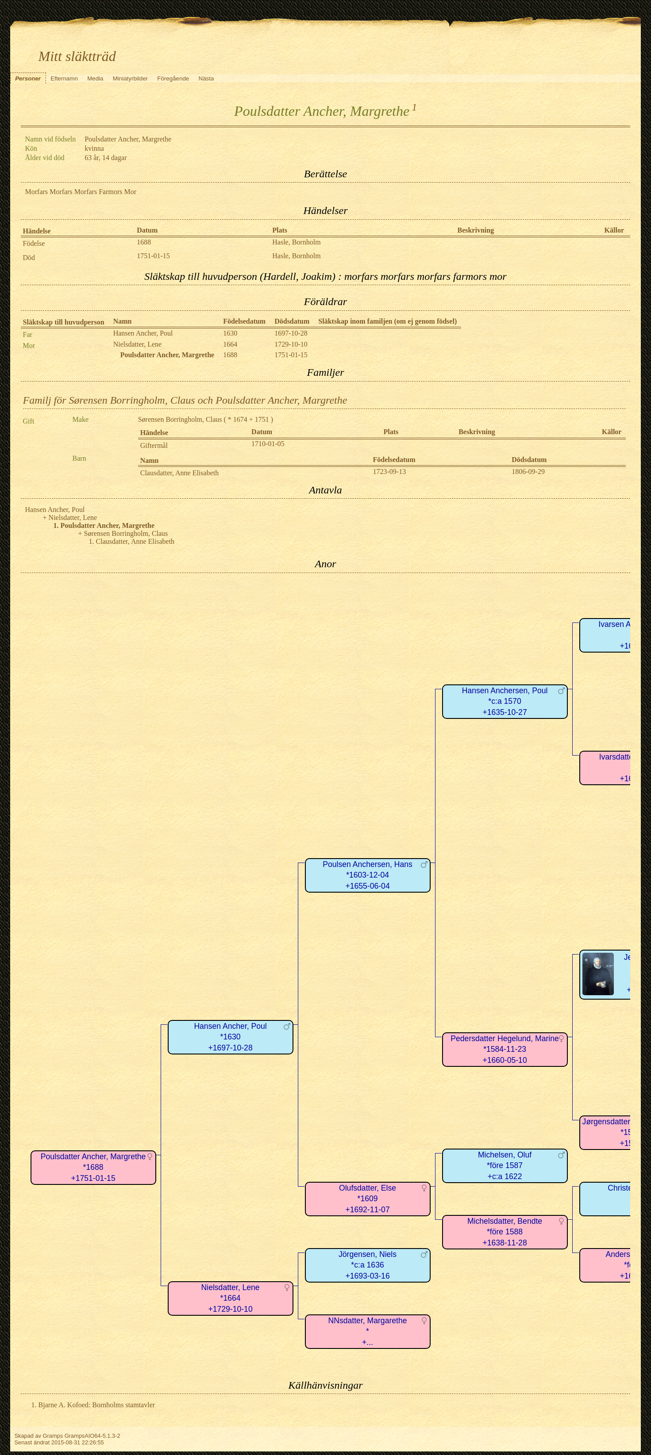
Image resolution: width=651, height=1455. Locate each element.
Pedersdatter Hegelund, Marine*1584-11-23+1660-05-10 (505, 1049)
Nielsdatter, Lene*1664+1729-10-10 (230, 1298)
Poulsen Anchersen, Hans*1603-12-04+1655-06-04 (367, 875)
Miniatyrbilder (130, 78)
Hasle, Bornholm (296, 242)
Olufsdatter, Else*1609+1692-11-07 (367, 1199)
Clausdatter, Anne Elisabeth (179, 473)
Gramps (53, 1435)
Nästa (206, 78)
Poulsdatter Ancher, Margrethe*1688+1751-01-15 (93, 1167)
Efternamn (64, 78)
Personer (28, 78)
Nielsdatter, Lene (137, 344)
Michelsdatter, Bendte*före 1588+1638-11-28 (504, 1232)
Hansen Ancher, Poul (143, 333)
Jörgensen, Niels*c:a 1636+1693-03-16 (368, 1265)
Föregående (173, 78)
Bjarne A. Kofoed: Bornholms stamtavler (97, 1405)
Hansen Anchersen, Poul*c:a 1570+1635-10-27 (505, 701)
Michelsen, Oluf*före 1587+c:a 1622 (505, 1165)
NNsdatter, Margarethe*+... (367, 1331)
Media (95, 78)
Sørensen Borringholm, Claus (180, 419)
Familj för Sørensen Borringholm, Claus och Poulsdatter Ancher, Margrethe (185, 400)
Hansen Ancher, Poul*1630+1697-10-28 (230, 1037)
